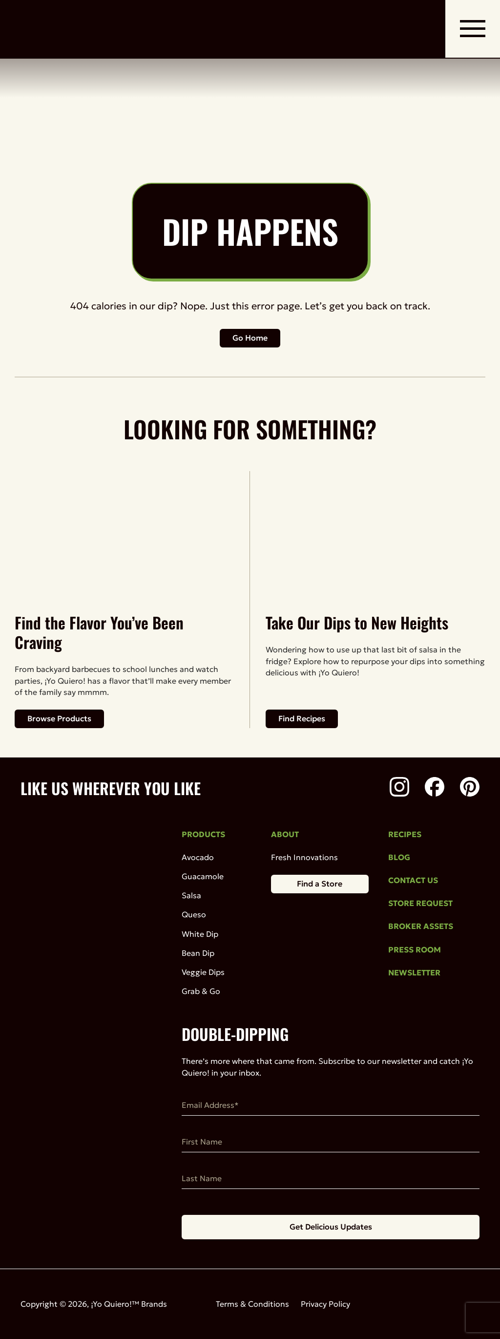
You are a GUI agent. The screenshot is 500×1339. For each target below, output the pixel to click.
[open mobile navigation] (472, 29)
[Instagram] (399, 788)
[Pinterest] (469, 788)
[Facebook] (434, 788)
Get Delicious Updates (331, 1226)
